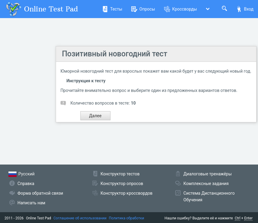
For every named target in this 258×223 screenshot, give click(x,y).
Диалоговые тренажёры (207, 173)
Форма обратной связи (40, 193)
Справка (25, 183)
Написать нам (31, 202)
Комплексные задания (205, 183)
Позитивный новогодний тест (114, 53)
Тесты (112, 9)
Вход (244, 9)
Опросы (143, 9)
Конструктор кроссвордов (127, 193)
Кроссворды (180, 9)
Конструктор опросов (122, 183)
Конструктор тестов (120, 173)
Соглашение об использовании (80, 218)
